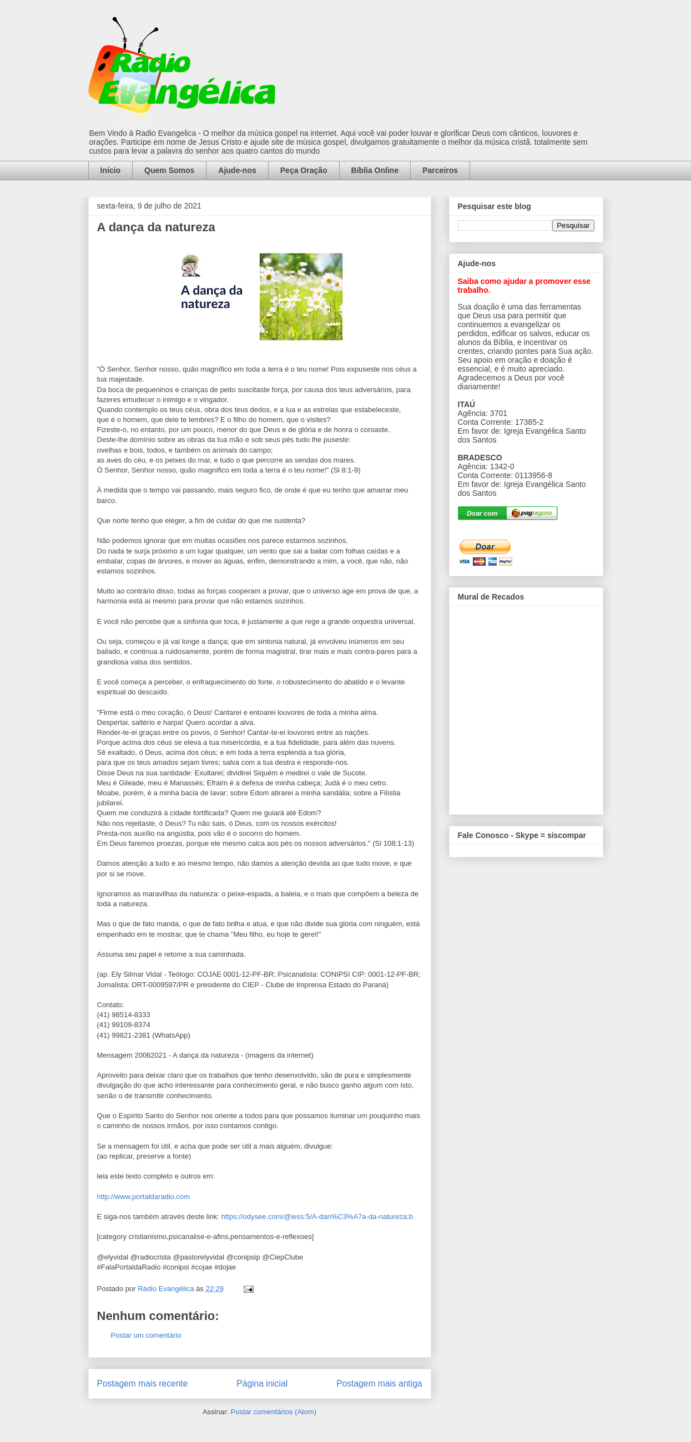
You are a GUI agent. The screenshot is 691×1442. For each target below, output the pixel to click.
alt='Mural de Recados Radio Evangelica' (526, 707)
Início (110, 170)
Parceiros (440, 170)
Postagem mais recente (142, 1383)
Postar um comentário (146, 1335)
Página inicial (262, 1383)
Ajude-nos (237, 170)
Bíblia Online (375, 170)
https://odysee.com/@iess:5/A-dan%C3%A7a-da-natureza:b (317, 1216)
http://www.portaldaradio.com (143, 1196)
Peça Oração (303, 170)
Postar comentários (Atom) (273, 1412)
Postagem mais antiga (379, 1383)
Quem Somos (169, 170)
